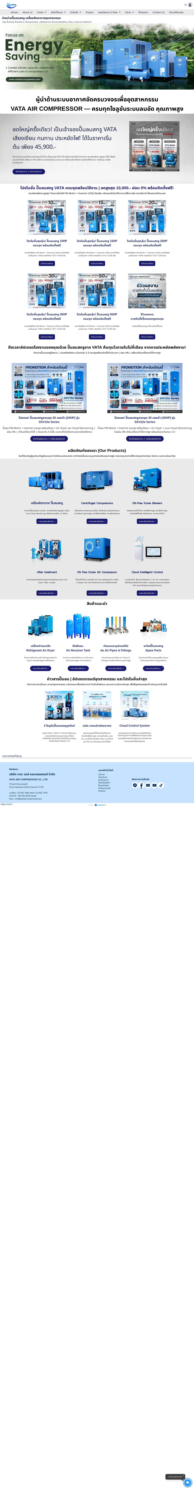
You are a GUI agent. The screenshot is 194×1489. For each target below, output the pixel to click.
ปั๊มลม (71, 22)
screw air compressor (83, 22)
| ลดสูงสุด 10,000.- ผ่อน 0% (122, 187)
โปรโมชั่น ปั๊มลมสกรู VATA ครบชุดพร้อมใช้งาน (59, 187)
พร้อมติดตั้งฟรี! (160, 187)
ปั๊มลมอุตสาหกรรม (31, 22)
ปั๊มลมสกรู (10, 22)
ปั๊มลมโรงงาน (19, 22)
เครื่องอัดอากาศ (45, 22)
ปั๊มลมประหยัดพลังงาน (60, 22)
